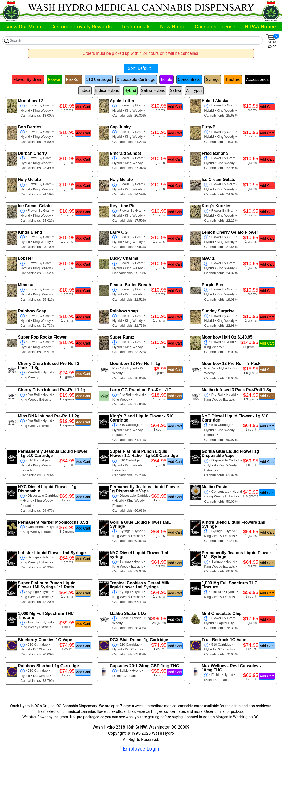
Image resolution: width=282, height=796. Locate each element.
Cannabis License (215, 27)
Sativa (175, 90)
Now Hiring (173, 27)
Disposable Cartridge (136, 79)
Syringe (213, 79)
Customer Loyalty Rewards (81, 27)
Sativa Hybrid (153, 90)
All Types (194, 90)
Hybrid (130, 90)
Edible (166, 79)
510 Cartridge (98, 79)
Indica (84, 90)
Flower (54, 79)
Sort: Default (139, 68)
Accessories (257, 79)
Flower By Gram (27, 79)
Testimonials (135, 27)
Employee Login (141, 749)
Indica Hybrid (107, 90)
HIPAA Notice (260, 27)
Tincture (232, 79)
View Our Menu (23, 27)
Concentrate (189, 79)
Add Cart (83, 107)
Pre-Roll (73, 79)
